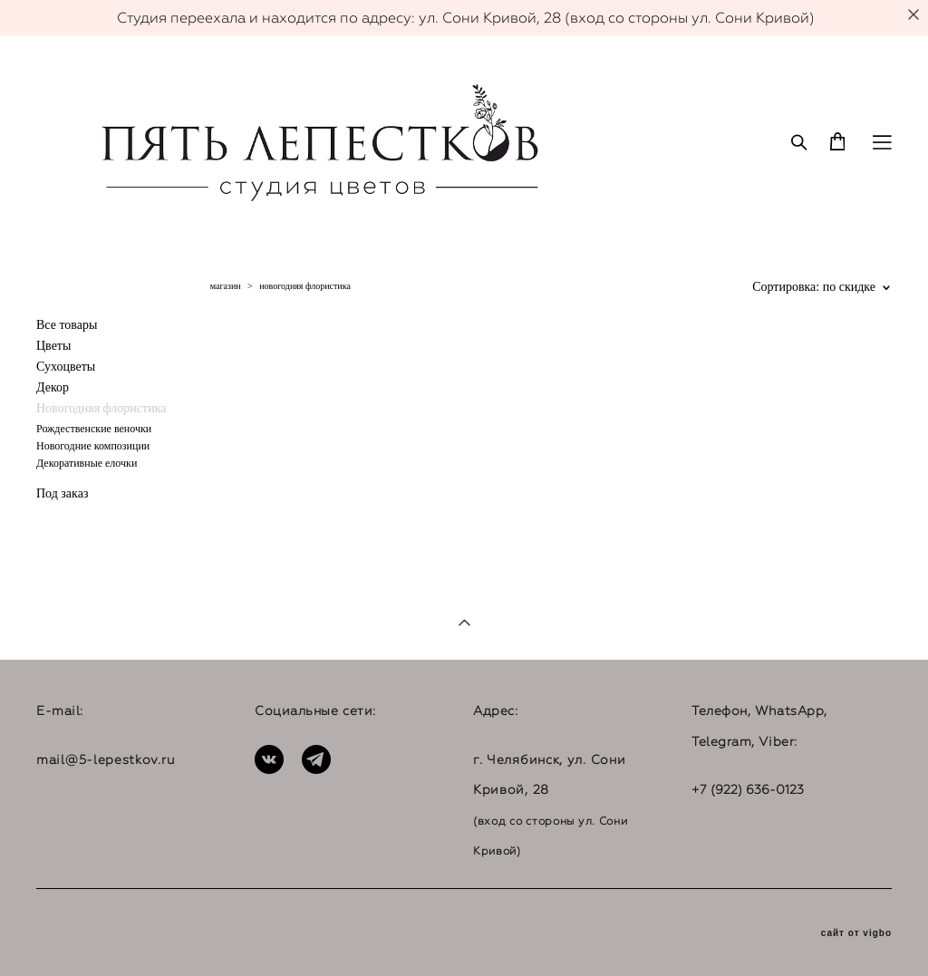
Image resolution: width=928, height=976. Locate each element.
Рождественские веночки (93, 428)
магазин (225, 286)
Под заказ (62, 493)
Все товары (66, 325)
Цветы (53, 346)
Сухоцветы (65, 366)
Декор (52, 387)
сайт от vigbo (856, 933)
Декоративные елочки (86, 463)
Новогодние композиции (93, 446)
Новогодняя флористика (101, 408)
